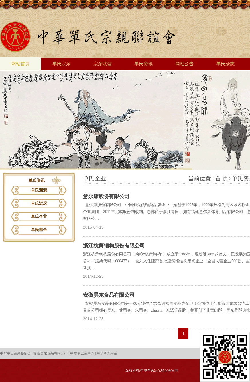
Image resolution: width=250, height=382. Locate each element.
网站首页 (20, 63)
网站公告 (184, 63)
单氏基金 (39, 230)
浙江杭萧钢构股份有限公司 (114, 246)
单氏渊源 (39, 190)
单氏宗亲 (61, 63)
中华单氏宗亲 (107, 353)
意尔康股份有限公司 (106, 196)
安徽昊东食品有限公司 (109, 295)
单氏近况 (39, 203)
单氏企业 (39, 216)
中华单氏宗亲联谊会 (15, 353)
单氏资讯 (143, 63)
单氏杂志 (225, 63)
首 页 (221, 178)
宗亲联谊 (102, 63)
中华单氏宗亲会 (82, 353)
